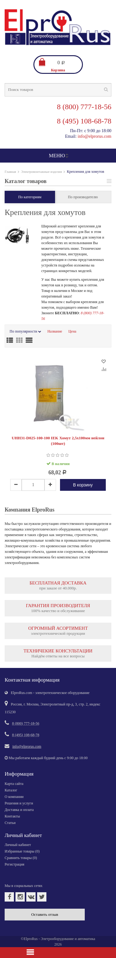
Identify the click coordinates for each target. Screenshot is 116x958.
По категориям (29, 197)
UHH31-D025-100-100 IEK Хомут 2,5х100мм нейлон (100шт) (58, 441)
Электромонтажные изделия (41, 171)
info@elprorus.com (94, 136)
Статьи (10, 823)
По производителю (83, 197)
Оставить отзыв (44, 914)
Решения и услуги (19, 803)
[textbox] (58, 89)
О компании (14, 797)
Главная (10, 171)
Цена (72, 331)
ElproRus (30, 939)
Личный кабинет (18, 845)
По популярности (25, 331)
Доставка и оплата (19, 810)
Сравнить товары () (21, 858)
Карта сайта (14, 783)
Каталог (11, 790)
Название (54, 331)
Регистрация (14, 864)
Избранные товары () (22, 851)
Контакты (12, 816)
